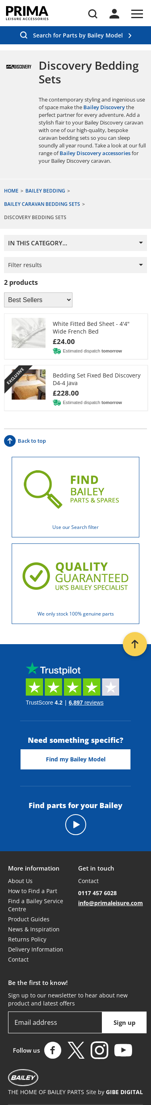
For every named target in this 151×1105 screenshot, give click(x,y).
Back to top (25, 441)
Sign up (125, 1022)
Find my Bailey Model (75, 759)
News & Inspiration (34, 929)
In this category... (37, 243)
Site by (114, 1092)
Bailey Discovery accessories (95, 153)
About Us (20, 881)
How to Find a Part (32, 891)
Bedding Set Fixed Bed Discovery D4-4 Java (97, 379)
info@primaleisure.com (110, 903)
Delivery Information (35, 949)
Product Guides (29, 919)
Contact (18, 959)
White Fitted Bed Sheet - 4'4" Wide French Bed (91, 327)
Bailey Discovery (104, 107)
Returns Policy (27, 939)
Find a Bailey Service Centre (35, 905)
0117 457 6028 (97, 893)
